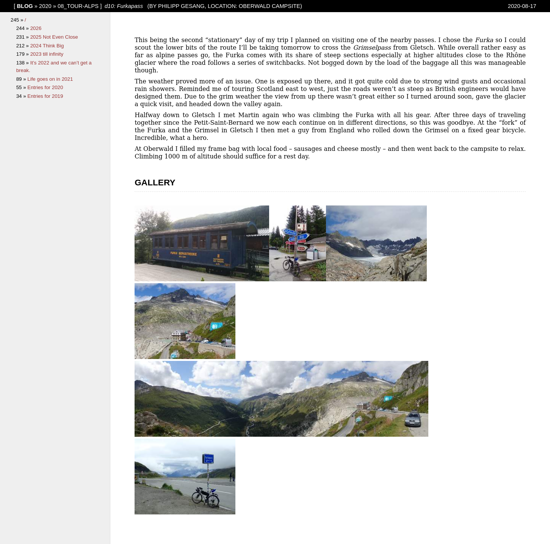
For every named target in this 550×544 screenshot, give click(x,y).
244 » (23, 28)
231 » (23, 37)
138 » (23, 63)
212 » (23, 46)
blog (25, 6)
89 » (22, 79)
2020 (45, 6)
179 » (23, 54)
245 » (18, 20)
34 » (22, 96)
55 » (22, 87)
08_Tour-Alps (78, 6)
